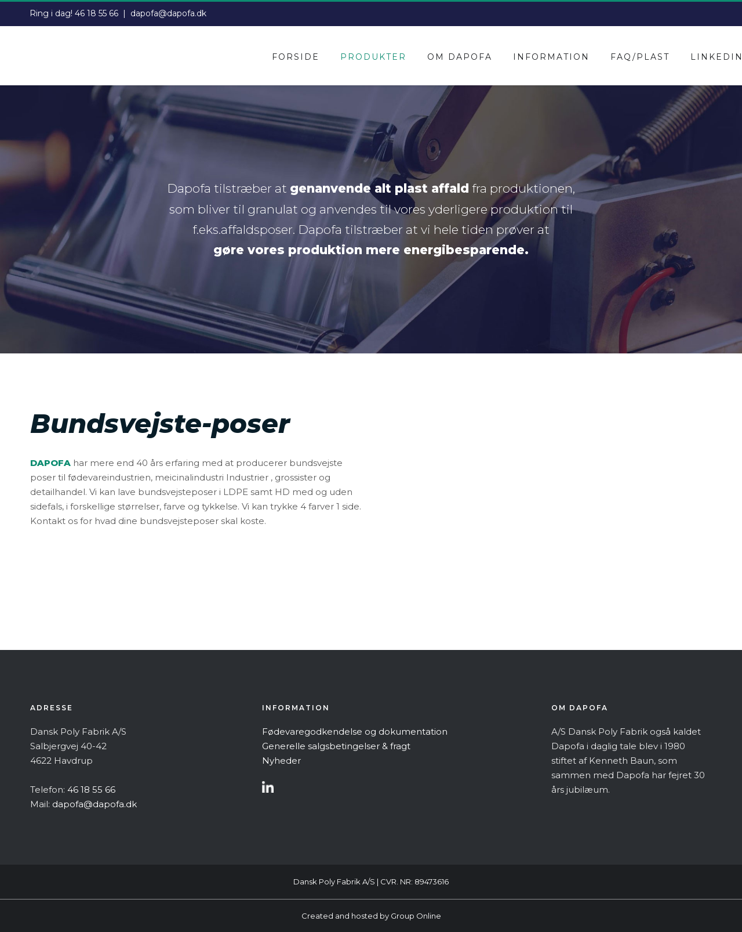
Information (551, 57)
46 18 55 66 (96, 13)
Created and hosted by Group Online (371, 915)
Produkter (373, 57)
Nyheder (281, 760)
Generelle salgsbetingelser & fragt (336, 746)
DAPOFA (50, 462)
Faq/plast (640, 57)
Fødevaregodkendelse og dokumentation (355, 731)
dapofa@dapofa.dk (168, 13)
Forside (295, 57)
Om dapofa (459, 57)
